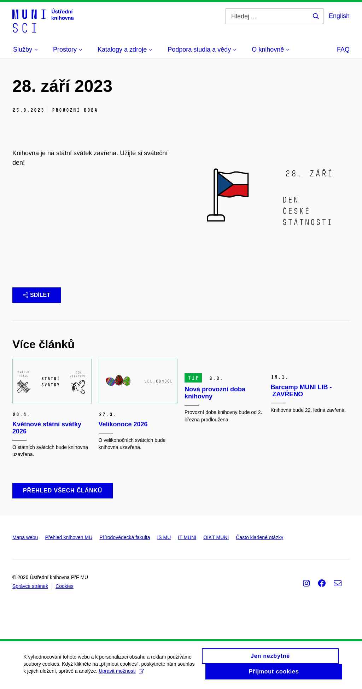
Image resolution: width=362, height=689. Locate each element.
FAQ (343, 49)
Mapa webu (25, 539)
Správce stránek (30, 588)
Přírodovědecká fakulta (124, 539)
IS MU (164, 539)
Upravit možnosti (140, 677)
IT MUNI (187, 539)
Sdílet (36, 295)
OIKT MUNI (216, 539)
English (339, 15)
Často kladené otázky (259, 539)
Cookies (65, 588)
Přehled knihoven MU (68, 539)
